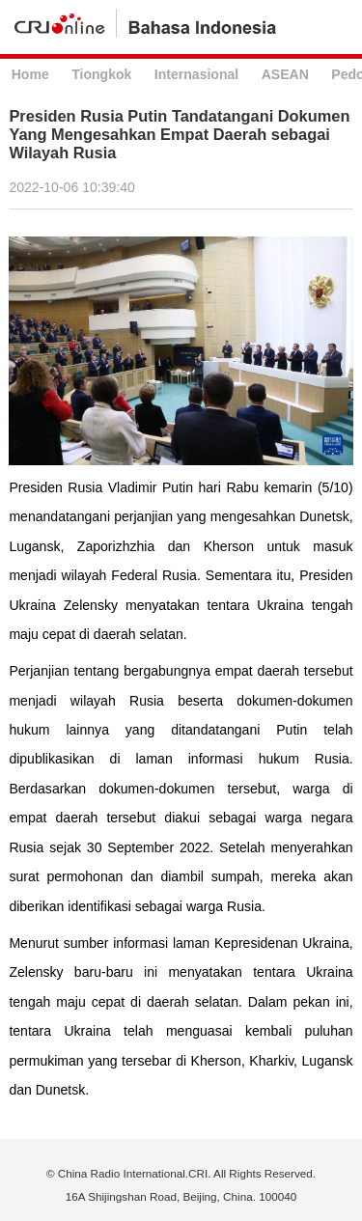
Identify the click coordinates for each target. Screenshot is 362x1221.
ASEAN (285, 74)
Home (30, 74)
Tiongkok (101, 74)
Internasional (196, 74)
